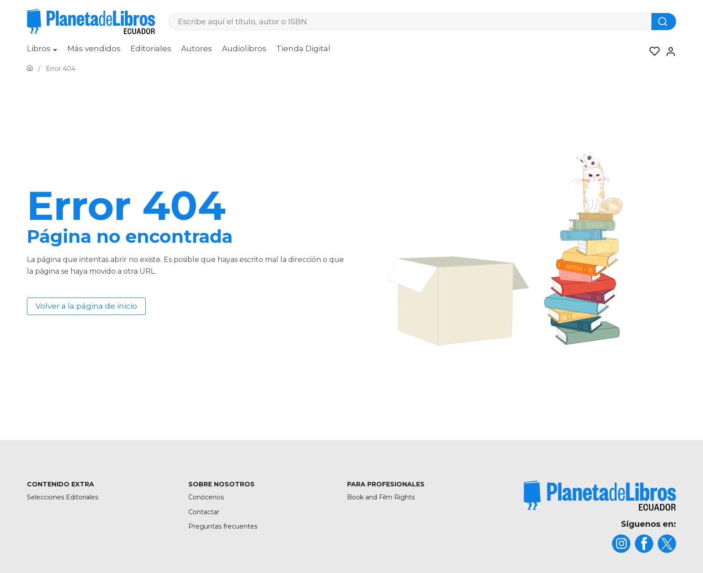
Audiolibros (244, 48)
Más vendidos (94, 48)
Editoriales (150, 48)
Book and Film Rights (381, 497)
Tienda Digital (303, 48)
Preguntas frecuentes (222, 526)
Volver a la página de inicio (86, 306)
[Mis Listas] (652, 51)
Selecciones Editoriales (62, 497)
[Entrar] (668, 51)
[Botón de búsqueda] (663, 21)
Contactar (203, 512)
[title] (600, 496)
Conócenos (206, 497)
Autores (196, 48)
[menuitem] (42, 52)
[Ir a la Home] (30, 69)
